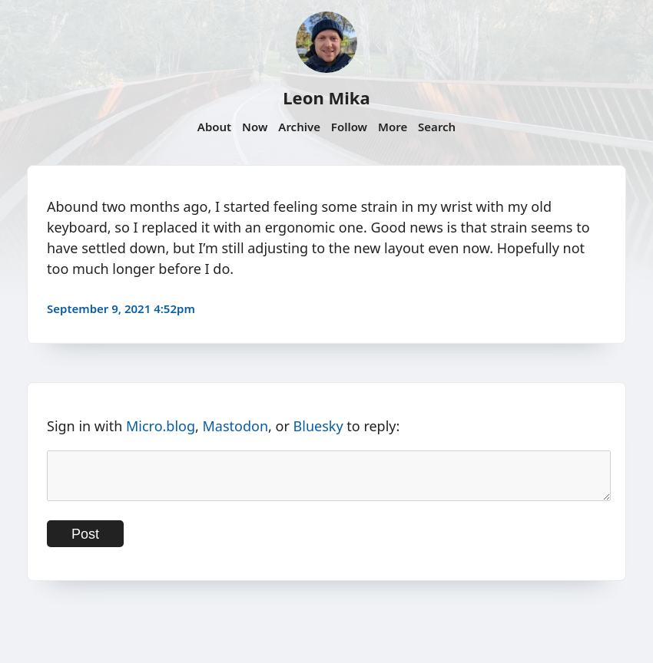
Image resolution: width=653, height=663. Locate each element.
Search (437, 126)
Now (254, 126)
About (214, 126)
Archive (299, 126)
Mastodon (236, 426)
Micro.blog (160, 426)
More (392, 126)
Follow (349, 126)
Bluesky (318, 426)
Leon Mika (326, 97)
